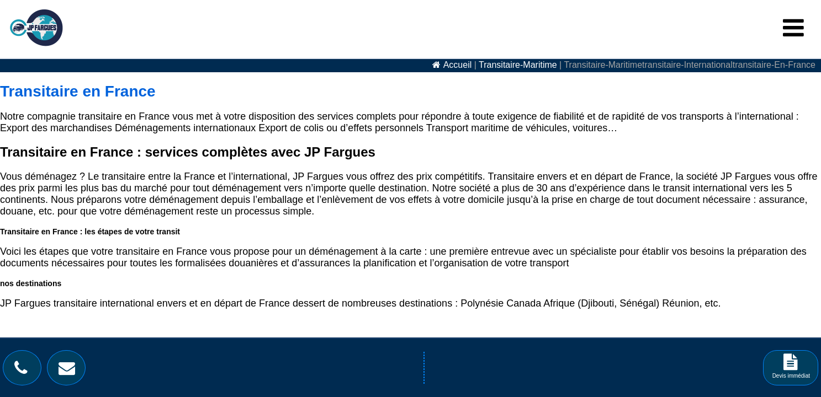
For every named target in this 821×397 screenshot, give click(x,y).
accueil (457, 64)
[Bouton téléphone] (23, 370)
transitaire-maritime (518, 64)
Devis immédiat (791, 370)
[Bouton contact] (69, 370)
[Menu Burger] (793, 28)
